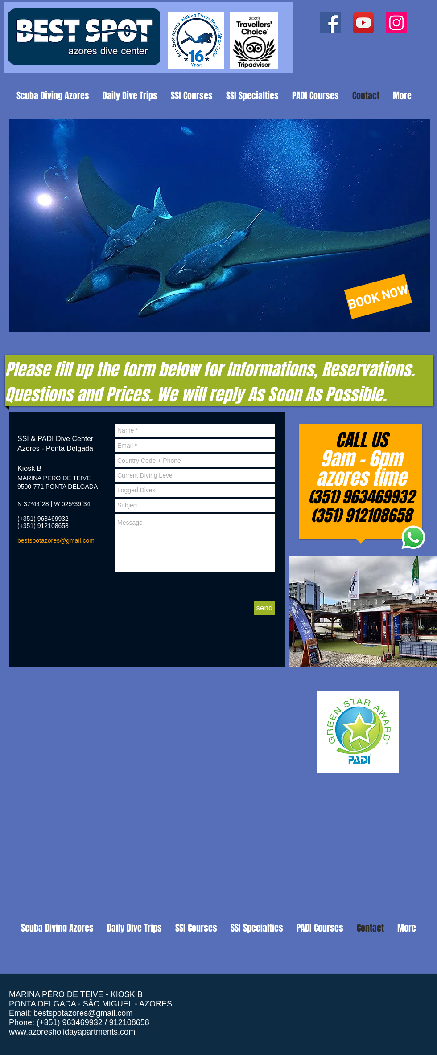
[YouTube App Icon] (363, 22)
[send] (264, 608)
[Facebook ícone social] (330, 22)
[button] (219, 225)
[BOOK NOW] (378, 296)
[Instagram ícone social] (396, 22)
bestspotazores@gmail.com (56, 540)
